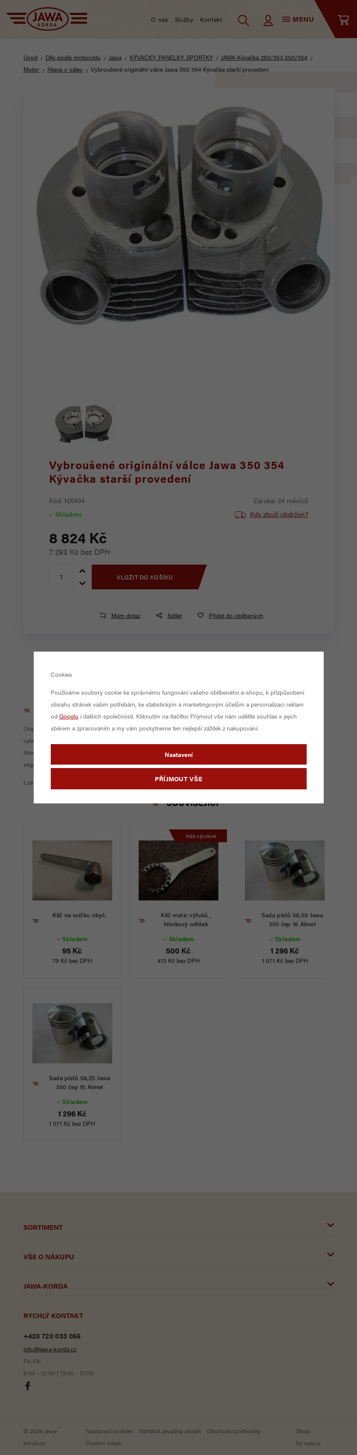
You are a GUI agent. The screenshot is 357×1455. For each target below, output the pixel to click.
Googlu (68, 716)
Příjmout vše (179, 778)
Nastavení (179, 754)
